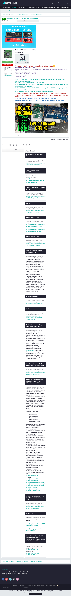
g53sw (33, 21)
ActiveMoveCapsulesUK (33, 217)
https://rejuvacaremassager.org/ (35, 482)
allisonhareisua (29, 545)
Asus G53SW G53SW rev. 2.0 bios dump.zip (27, 61)
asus (22, 21)
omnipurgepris (29, 256)
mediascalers (29, 369)
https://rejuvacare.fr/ (32, 479)
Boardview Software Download (50, 7)
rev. (37, 21)
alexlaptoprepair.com (8, 75)
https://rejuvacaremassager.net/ (35, 485)
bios (25, 21)
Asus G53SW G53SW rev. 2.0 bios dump (20, 19)
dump (29, 21)
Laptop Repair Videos (33, 7)
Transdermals (29, 193)
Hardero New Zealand (32, 309)
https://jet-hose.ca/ (31, 487)
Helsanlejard (29, 160)
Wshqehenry (29, 503)
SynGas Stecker (30, 350)
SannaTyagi (28, 221)
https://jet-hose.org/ (31, 489)
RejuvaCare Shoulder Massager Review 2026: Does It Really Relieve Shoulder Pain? (35, 381)
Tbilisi (11, 73)
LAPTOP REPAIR (5, 588)
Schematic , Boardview (31, 258)
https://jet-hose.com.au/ (33, 490)
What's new (22, 7)
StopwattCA (29, 513)
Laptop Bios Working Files (32, 223)
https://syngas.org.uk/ (32, 475)
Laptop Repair (6, 7)
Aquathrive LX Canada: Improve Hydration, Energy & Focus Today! (35, 497)
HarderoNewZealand (32, 296)
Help (46, 585)
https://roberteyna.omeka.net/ (34, 303)
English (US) (23, 585)
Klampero (41, 267)
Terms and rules (32, 585)
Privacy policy (40, 585)
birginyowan (29, 517)
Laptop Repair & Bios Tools (32, 194)
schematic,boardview (16, 588)
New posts (5, 10)
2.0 (18, 21)
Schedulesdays (29, 207)
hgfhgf (28, 203)
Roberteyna (28, 313)
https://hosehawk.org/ (32, 480)
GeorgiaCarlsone (30, 387)
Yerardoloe (28, 300)
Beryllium (15, 585)
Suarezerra (28, 175)
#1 (67, 135)
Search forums (13, 10)
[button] (26, 7)
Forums (14, 7)
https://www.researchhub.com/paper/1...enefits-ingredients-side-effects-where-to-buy (35, 180)
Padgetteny (28, 240)
